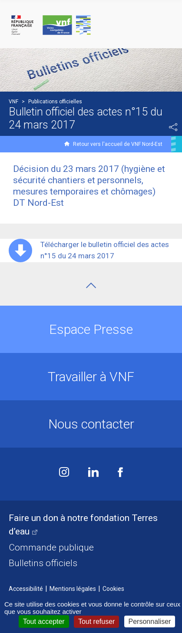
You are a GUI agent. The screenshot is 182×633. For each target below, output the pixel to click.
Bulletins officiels (43, 563)
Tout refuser (96, 621)
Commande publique (51, 547)
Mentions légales (73, 588)
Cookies (113, 588)
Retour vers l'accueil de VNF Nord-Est (117, 144)
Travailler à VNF (91, 376)
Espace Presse (91, 329)
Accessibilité (26, 588)
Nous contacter (91, 424)
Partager (173, 127)
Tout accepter (44, 621)
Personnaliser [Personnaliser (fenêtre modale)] (150, 621)
